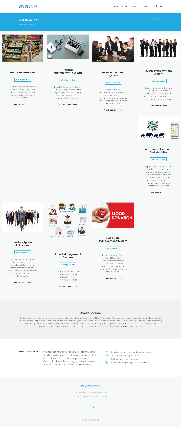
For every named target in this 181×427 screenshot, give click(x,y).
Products (134, 6)
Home (115, 6)
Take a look (20, 104)
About (124, 6)
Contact (145, 6)
